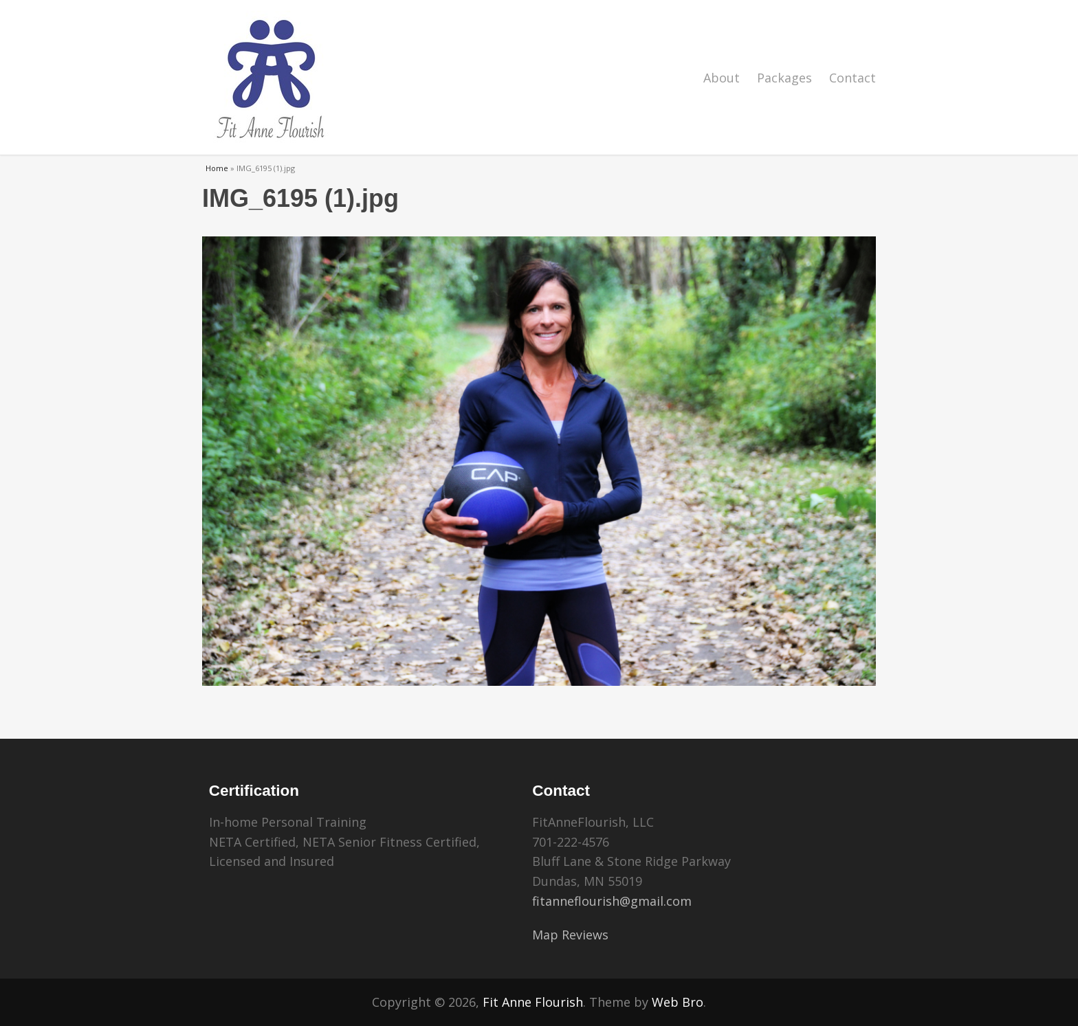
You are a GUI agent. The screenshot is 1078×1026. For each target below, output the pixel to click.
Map (545, 934)
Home (217, 168)
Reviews (585, 934)
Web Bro (677, 1002)
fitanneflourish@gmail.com (612, 901)
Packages (784, 77)
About (721, 77)
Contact (852, 77)
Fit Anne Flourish (533, 1002)
